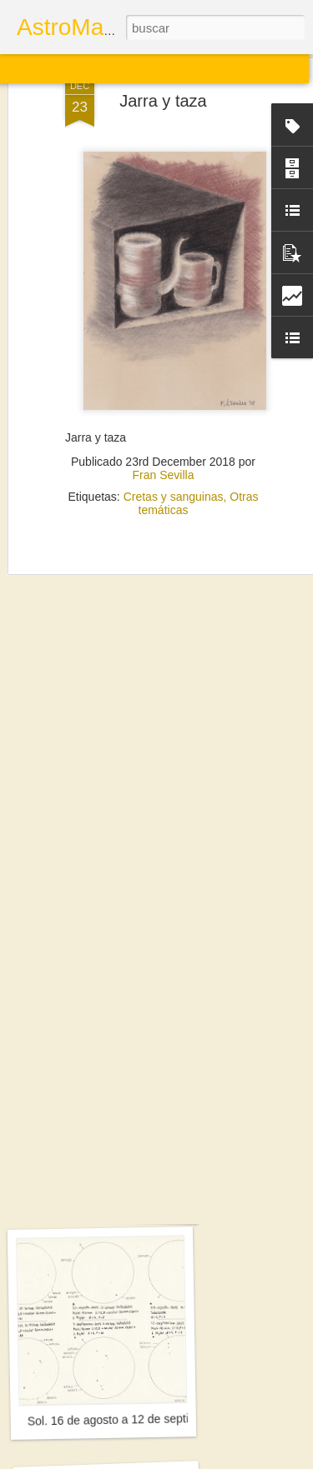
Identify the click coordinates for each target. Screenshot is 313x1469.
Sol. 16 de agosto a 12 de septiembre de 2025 (147, 1419)
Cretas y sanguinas (174, 453)
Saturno (107, 1202)
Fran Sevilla (163, 431)
